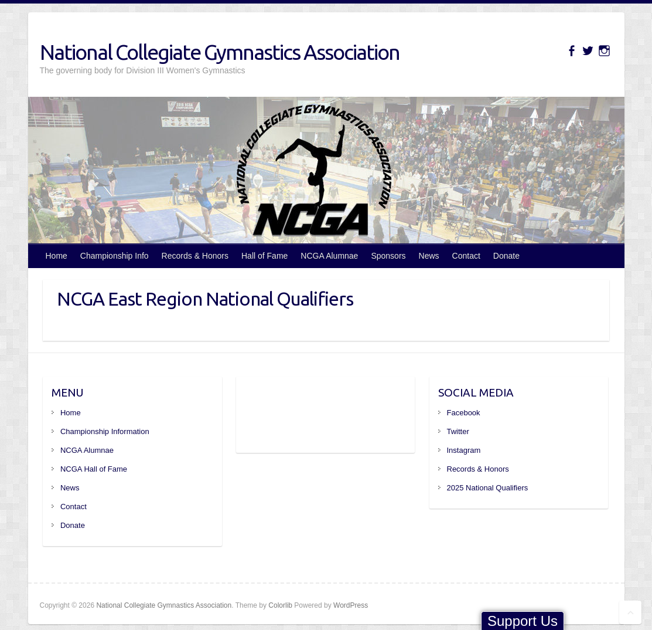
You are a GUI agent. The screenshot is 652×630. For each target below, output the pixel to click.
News (429, 255)
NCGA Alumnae (329, 255)
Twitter (458, 431)
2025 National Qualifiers (487, 487)
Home (56, 255)
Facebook (463, 412)
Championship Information (104, 431)
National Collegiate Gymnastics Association (220, 52)
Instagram (464, 450)
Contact (466, 255)
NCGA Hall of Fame (93, 469)
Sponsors (388, 255)
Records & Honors (195, 255)
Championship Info (114, 255)
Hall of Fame (264, 255)
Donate (506, 255)
